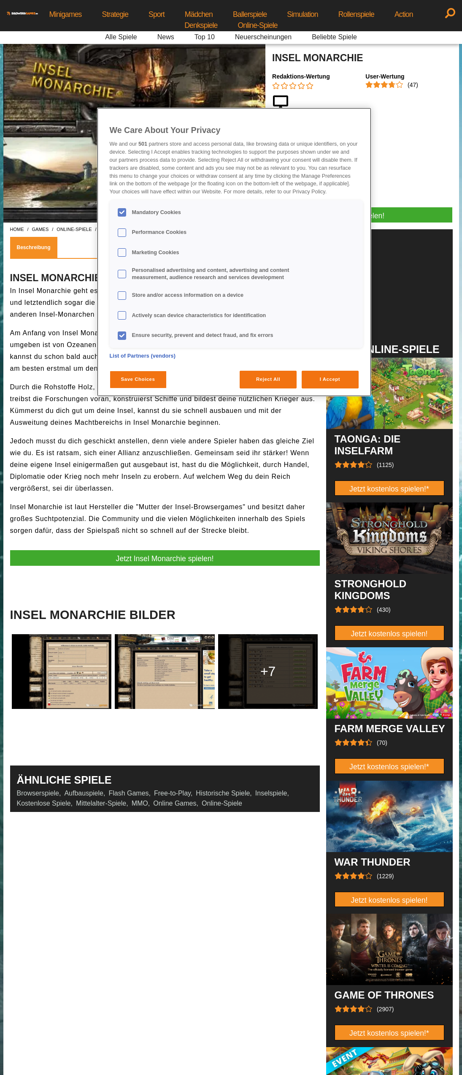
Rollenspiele (356, 14)
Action (403, 14)
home (17, 229)
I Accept (330, 379)
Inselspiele (271, 793)
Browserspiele (38, 793)
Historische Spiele (223, 793)
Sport (157, 14)
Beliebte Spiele (334, 37)
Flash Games (128, 793)
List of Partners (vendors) (143, 356)
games (40, 229)
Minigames (65, 14)
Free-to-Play (172, 793)
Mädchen (199, 14)
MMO (140, 803)
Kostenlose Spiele (44, 803)
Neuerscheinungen (263, 37)
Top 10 (205, 37)
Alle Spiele (121, 37)
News (165, 37)
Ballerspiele (250, 14)
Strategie (115, 14)
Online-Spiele (258, 25)
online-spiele (74, 229)
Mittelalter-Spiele (101, 803)
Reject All (268, 379)
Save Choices (138, 379)
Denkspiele (200, 25)
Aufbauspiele (83, 793)
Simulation (302, 14)
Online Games (174, 803)
